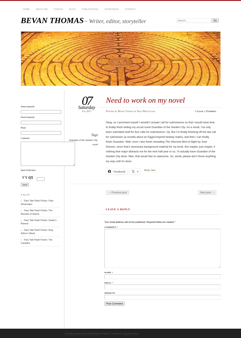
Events (58, 9)
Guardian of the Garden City (83, 140)
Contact (130, 9)
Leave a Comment (206, 111)
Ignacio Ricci (131, 333)
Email (109, 283)
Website (110, 293)
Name (109, 272)
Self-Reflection (146, 111)
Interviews (112, 9)
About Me (42, 9)
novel (95, 144)
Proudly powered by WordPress (82, 333)
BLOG (72, 9)
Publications (90, 9)
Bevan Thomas (126, 111)
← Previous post (117, 192)
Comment (111, 227)
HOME (26, 9)
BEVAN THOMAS (52, 20)
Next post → (207, 192)
